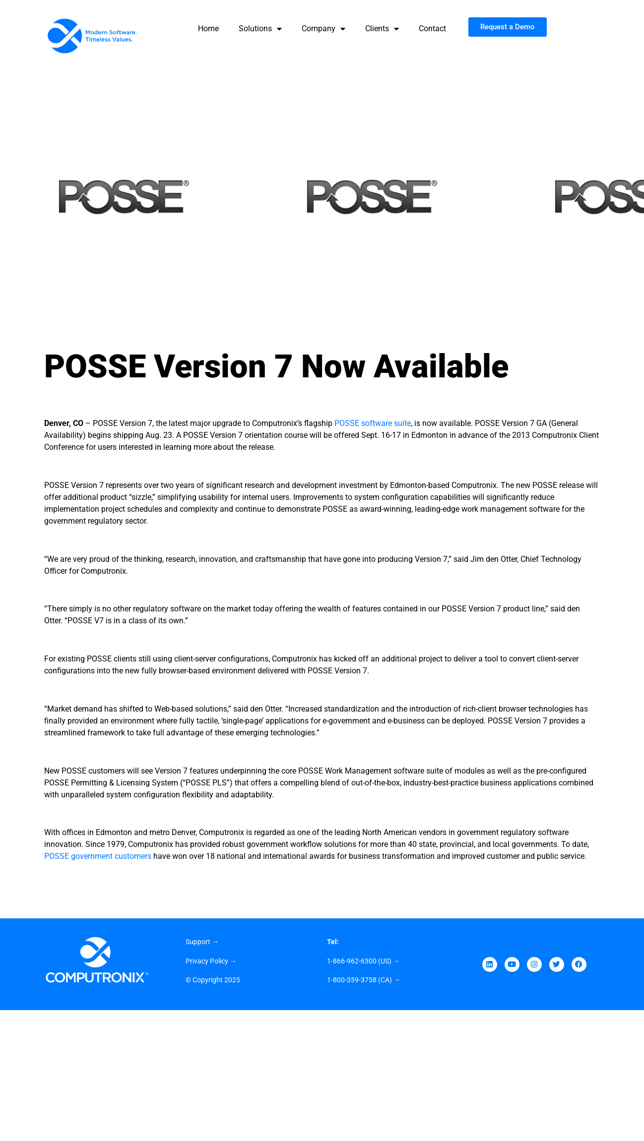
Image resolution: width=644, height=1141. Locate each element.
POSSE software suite (372, 423)
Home (208, 28)
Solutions (260, 29)
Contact (432, 28)
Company (323, 29)
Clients (382, 29)
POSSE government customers (97, 856)
